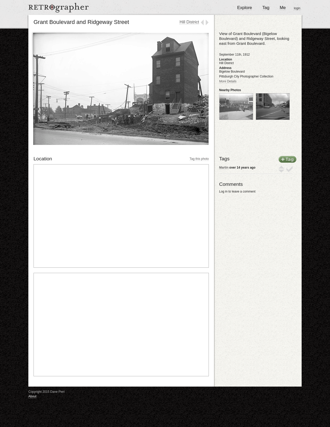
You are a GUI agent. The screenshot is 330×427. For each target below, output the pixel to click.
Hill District (189, 22)
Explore (244, 7)
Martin (223, 167)
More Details (227, 81)
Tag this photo (199, 159)
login (297, 8)
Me (283, 7)
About (32, 396)
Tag (265, 7)
